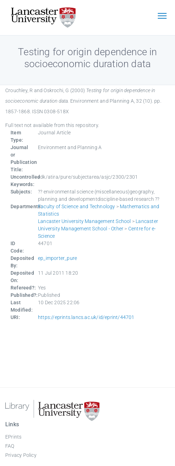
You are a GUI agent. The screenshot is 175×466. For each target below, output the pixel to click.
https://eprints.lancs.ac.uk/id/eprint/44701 (86, 317)
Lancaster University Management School (84, 221)
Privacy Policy (21, 455)
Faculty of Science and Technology (76, 206)
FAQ (9, 446)
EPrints (13, 437)
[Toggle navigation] (162, 16)
